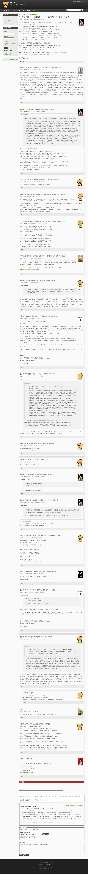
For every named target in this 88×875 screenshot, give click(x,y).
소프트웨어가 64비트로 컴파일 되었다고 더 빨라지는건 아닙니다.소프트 (42, 221)
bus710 (25, 573)
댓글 (20, 794)
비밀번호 (6, 36)
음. (21, 709)
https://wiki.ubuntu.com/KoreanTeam (29, 269)
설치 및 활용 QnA (33, 14)
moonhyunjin (27, 760)
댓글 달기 (22, 61)
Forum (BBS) (7, 10)
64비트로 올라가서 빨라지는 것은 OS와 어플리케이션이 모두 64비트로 (42, 256)
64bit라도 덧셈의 (28, 693)
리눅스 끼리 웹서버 (26, 758)
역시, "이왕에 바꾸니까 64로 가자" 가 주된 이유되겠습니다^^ (39, 571)
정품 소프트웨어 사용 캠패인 (27, 768)
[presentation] (33, 850)
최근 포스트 (7, 22)
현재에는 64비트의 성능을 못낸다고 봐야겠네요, (35, 724)
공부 (27, 14)
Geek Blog (17, 10)
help (83, 1)
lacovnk (25, 711)
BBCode (28, 810)
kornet (25, 282)
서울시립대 (49, 863)
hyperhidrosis (27, 223)
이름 (20, 785)
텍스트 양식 (24, 808)
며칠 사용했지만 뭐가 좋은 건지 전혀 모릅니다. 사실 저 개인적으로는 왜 (42, 194)
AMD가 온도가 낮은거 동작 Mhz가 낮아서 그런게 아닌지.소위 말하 (41, 535)
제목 (20, 789)
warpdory (26, 318)
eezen (25, 196)
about (74, 1)
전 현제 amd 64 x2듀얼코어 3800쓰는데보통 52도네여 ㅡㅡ (38, 443)
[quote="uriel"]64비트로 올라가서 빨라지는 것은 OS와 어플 (39, 500)
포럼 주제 (9, 20)
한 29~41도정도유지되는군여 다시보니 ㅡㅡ (34, 459)
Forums (23, 14)
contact (79, 1)
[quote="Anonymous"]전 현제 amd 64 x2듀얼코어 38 (37, 474)
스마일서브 (48, 865)
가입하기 (7, 41)
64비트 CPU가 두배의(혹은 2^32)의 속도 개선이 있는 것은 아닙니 (40, 67)
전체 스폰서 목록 (37, 868)
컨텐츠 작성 (7, 18)
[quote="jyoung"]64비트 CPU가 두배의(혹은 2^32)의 (37, 109)
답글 (22, 102)
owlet (27, 695)
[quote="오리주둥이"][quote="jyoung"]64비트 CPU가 (37, 374)
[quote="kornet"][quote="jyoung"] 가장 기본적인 (36, 637)
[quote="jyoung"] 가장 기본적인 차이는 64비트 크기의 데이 (39, 280)
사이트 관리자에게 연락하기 (48, 868)
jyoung (25, 69)
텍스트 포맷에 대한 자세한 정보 (73, 806)
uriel (25, 258)
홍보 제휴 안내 (13, 59)
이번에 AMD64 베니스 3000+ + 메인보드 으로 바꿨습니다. (38, 316)
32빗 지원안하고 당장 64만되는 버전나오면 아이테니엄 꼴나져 (39, 179)
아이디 (5, 32)
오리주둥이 (25, 19)
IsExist (25, 537)
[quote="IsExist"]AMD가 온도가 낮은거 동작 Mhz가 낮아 (38, 590)
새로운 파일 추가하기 (25, 833)
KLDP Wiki (26, 10)
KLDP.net (35, 10)
